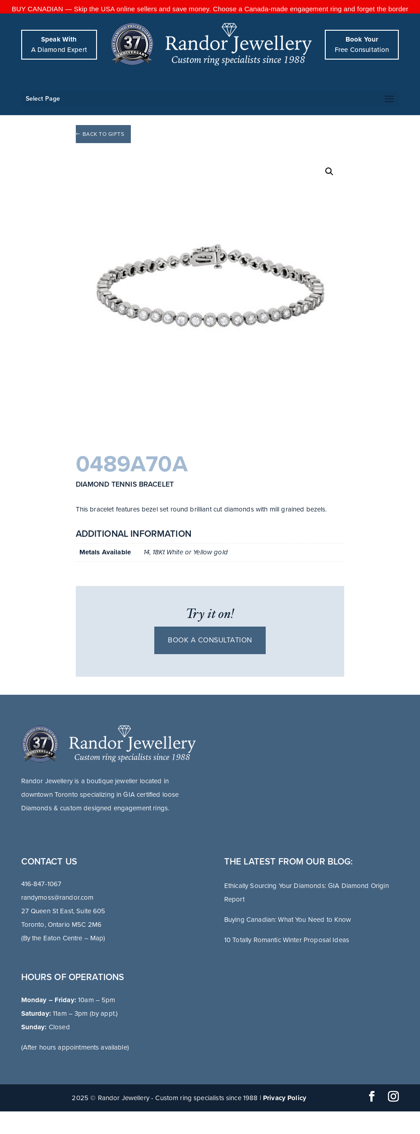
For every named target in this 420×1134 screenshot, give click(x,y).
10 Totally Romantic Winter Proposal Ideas (286, 940)
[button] (329, 171)
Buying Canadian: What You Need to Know (287, 920)
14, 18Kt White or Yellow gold (185, 552)
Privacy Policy (284, 1098)
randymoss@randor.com (57, 897)
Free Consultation (362, 44)
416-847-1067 (41, 884)
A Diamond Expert (59, 44)
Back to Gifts (104, 134)
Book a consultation (210, 640)
